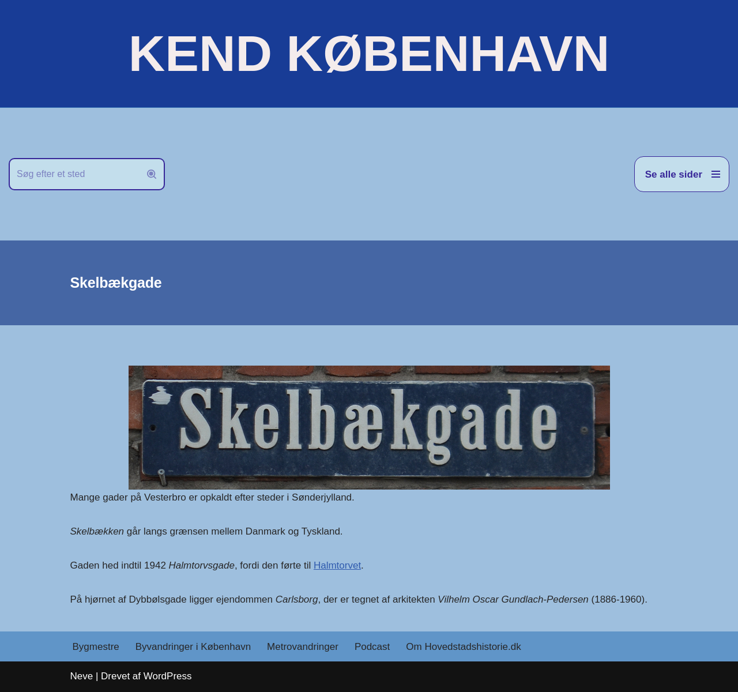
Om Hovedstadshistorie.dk (463, 646)
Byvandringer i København (193, 646)
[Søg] (74, 174)
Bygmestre (96, 646)
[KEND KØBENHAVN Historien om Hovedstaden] (369, 53)
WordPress (168, 676)
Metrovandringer (302, 646)
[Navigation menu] (681, 174)
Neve (81, 676)
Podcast (372, 646)
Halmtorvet (337, 565)
